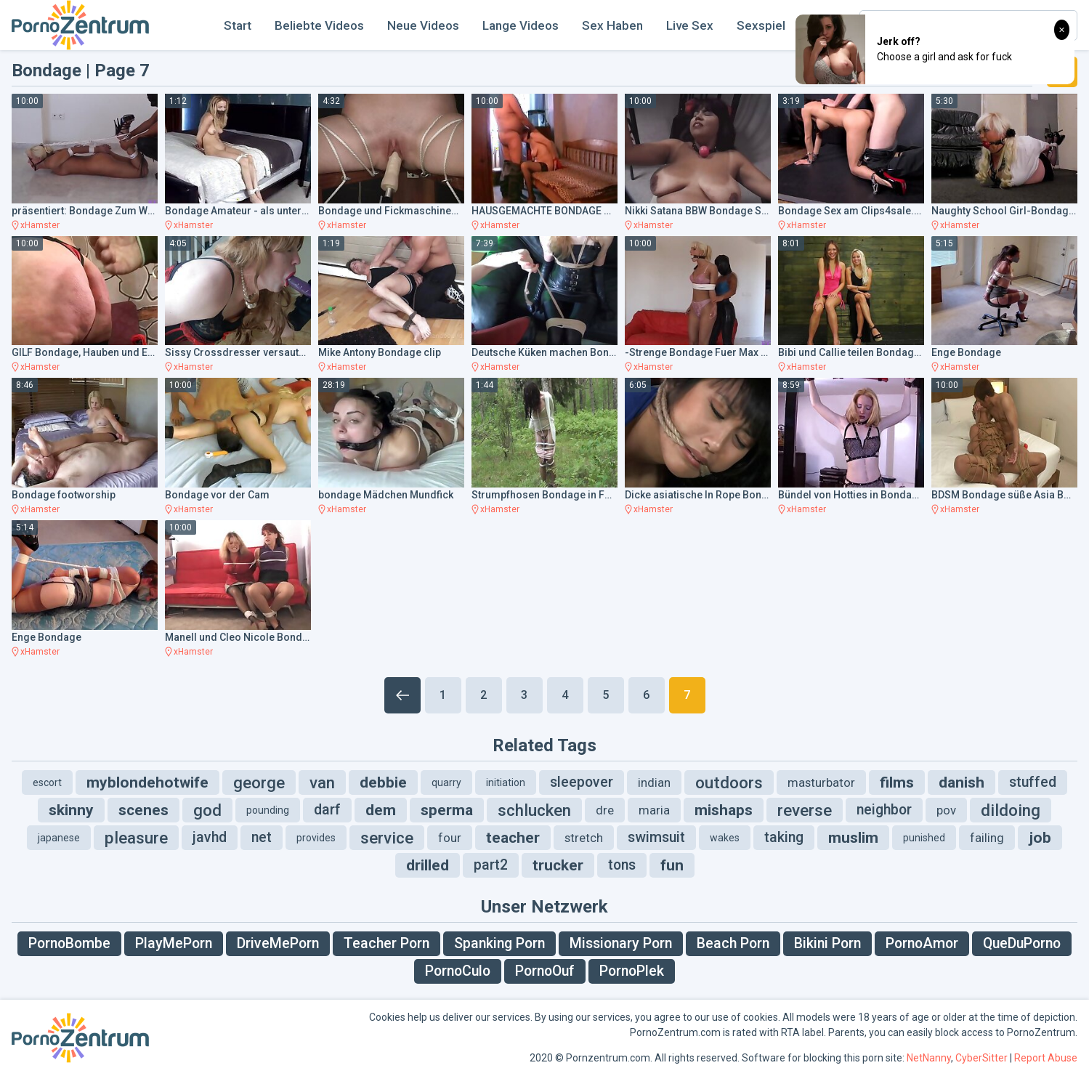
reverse (804, 810)
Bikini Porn (827, 943)
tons (622, 865)
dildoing (1010, 810)
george (259, 782)
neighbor (884, 809)
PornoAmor (922, 943)
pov (946, 810)
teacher (513, 837)
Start (237, 25)
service (386, 837)
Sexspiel (761, 25)
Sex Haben (612, 25)
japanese (59, 838)
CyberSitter (981, 1058)
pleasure (136, 837)
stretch (583, 837)
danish (961, 782)
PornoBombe (69, 943)
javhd (210, 837)
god (207, 810)
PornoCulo (457, 971)
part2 (491, 865)
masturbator (821, 782)
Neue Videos (423, 25)
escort (47, 782)
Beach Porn (733, 943)
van (322, 782)
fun (672, 865)
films (897, 782)
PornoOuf (545, 971)
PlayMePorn (173, 943)
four (449, 837)
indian (654, 782)
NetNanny (929, 1058)
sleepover (581, 782)
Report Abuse (1045, 1058)
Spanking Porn (499, 943)
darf (327, 809)
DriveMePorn (278, 943)
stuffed (1032, 782)
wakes (725, 838)
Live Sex (689, 25)
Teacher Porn (386, 943)
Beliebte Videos (319, 25)
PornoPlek (631, 971)
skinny (71, 810)
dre (605, 810)
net (261, 837)
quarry (446, 782)
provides (316, 838)
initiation (505, 782)
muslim (853, 837)
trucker (558, 865)
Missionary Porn (621, 943)
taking (783, 837)
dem (380, 810)
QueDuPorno (1022, 943)
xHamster (40, 225)
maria (654, 810)
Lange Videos (520, 25)
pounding (267, 810)
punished (924, 838)
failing (987, 837)
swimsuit (656, 837)
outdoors (729, 782)
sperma (447, 810)
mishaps (724, 810)
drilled (427, 865)
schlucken (534, 810)
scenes (143, 810)
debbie (383, 782)
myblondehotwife (147, 782)
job (1040, 837)
